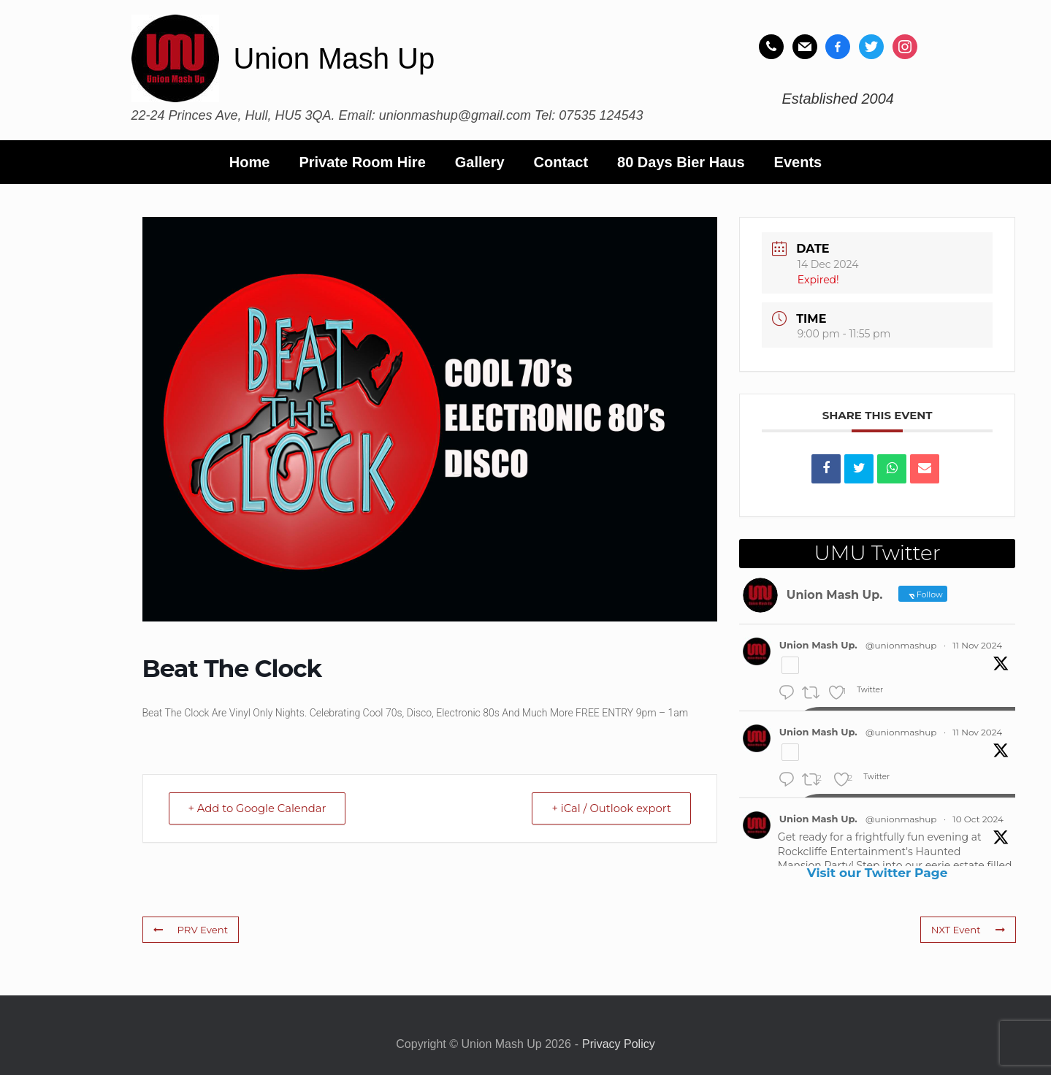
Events (798, 162)
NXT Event (968, 930)
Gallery (480, 162)
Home (249, 162)
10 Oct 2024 (978, 819)
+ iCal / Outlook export (609, 808)
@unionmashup (900, 645)
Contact (561, 162)
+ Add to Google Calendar (260, 808)
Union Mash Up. (818, 645)
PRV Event (190, 930)
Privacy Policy (618, 1044)
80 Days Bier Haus (681, 162)
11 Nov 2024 (977, 645)
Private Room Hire (362, 162)
